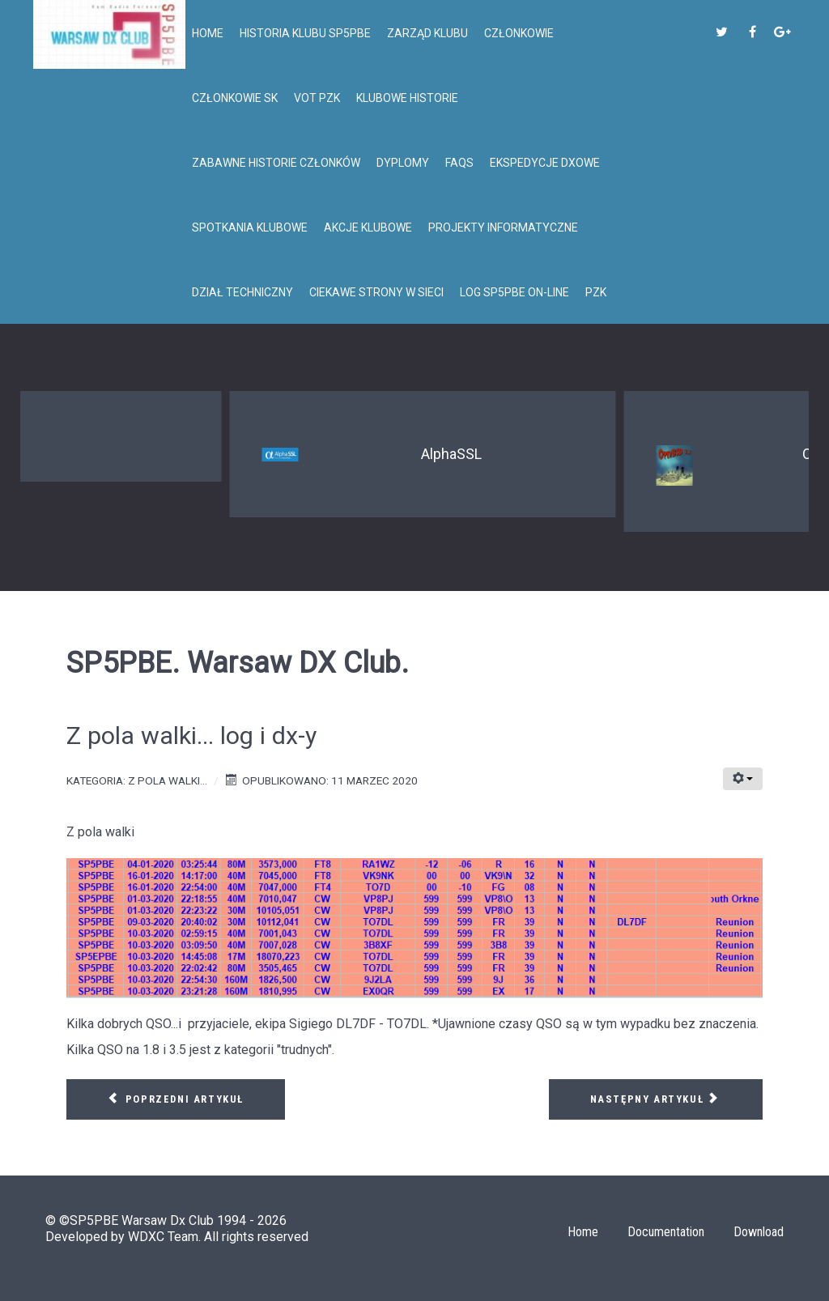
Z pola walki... (167, 780)
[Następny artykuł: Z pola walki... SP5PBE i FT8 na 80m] (656, 1099)
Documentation (665, 1231)
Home (583, 1231)
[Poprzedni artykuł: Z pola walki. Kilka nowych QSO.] (175, 1099)
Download (758, 1231)
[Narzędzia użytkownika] (743, 778)
